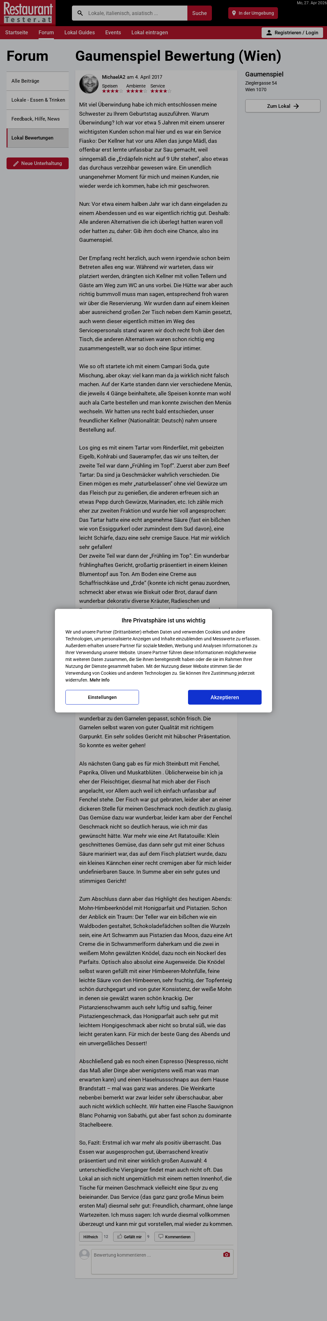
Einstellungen (102, 697)
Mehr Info (100, 679)
